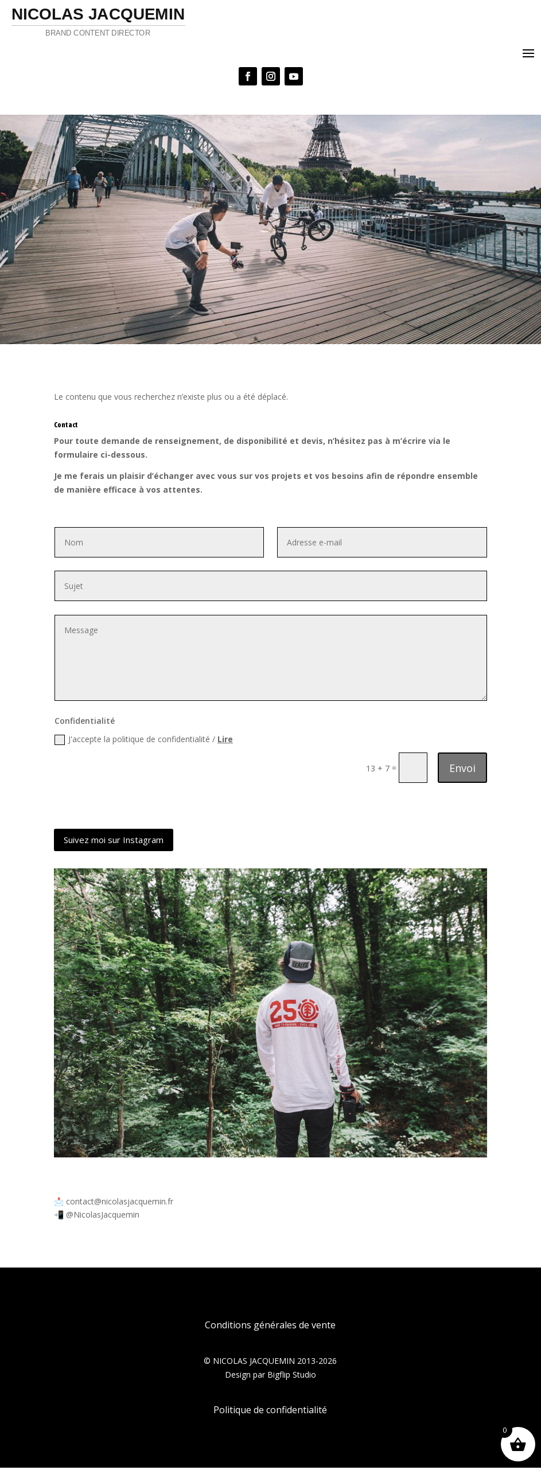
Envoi (462, 768)
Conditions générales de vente (270, 1331)
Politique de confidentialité (270, 1416)
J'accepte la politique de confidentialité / (144, 739)
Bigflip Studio (291, 1380)
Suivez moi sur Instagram (114, 839)
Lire (225, 739)
